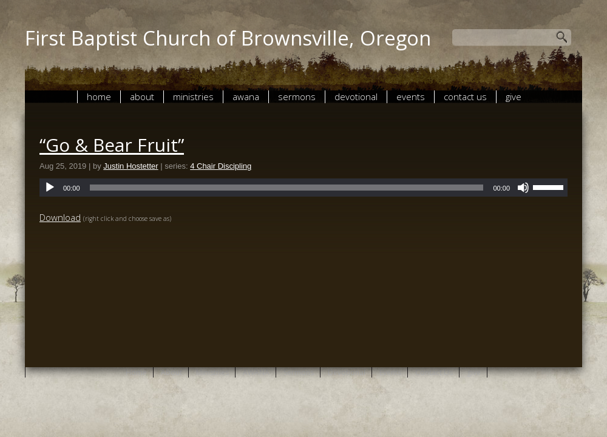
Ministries (193, 96)
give (513, 96)
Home (99, 96)
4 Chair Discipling (220, 166)
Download (60, 217)
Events (410, 96)
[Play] (50, 187)
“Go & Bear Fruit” (111, 144)
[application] (303, 187)
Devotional (356, 96)
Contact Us (465, 96)
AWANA (245, 96)
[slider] (287, 188)
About (142, 96)
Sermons (297, 96)
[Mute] (523, 187)
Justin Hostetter (130, 166)
